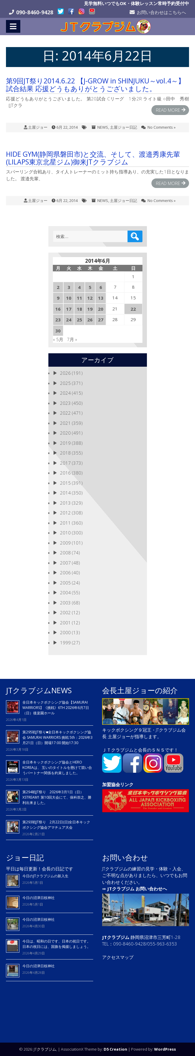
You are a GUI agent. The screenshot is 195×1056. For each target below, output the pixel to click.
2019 (65, 443)
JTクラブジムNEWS (39, 690)
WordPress (165, 1049)
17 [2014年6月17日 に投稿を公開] (68, 309)
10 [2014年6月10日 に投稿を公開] (68, 298)
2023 (65, 403)
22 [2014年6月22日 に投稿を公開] (133, 309)
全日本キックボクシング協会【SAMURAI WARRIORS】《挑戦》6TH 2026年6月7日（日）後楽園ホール (55, 708)
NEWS (102, 127)
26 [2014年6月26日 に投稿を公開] (90, 320)
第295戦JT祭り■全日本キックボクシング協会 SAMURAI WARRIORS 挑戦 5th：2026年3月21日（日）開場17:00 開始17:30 (57, 737)
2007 (65, 563)
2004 (65, 592)
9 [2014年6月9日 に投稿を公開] (58, 298)
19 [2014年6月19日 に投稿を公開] (90, 309)
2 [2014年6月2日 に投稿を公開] (58, 287)
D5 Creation (115, 1049)
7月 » (72, 339)
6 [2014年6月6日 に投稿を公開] (100, 287)
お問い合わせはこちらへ (161, 12)
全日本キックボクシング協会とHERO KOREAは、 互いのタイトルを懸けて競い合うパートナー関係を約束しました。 (57, 767)
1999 (65, 643)
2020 (65, 433)
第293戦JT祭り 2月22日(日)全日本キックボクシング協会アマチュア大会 (56, 824)
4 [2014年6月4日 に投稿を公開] (79, 287)
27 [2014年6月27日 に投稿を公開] (100, 320)
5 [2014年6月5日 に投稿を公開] (90, 287)
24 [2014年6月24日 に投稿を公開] (68, 320)
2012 (65, 513)
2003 (65, 603)
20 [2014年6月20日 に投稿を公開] (100, 309)
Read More (168, 110)
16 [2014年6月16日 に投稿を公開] (58, 309)
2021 (65, 423)
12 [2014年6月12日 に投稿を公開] (90, 298)
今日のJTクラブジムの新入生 (45, 875)
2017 (65, 463)
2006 (65, 573)
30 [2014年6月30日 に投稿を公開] (58, 331)
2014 (65, 493)
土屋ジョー (37, 127)
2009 (65, 543)
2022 (65, 413)
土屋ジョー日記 (123, 127)
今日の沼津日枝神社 (38, 897)
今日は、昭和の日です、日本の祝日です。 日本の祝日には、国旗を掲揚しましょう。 (56, 944)
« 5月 (58, 339)
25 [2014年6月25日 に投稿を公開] (79, 320)
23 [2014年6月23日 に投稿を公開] (58, 320)
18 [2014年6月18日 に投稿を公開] (79, 309)
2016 (65, 473)
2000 (65, 632)
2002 (65, 612)
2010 (65, 533)
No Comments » (162, 127)
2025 (65, 383)
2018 (65, 453)
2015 (65, 483)
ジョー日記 (25, 857)
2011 (65, 523)
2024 (65, 393)
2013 (65, 503)
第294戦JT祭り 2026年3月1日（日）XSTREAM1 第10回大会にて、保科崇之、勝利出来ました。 (56, 797)
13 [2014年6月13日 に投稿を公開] (100, 298)
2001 (65, 623)
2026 (65, 373)
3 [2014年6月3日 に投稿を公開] (68, 287)
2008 (65, 553)
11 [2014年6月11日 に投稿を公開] (79, 298)
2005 (65, 583)
